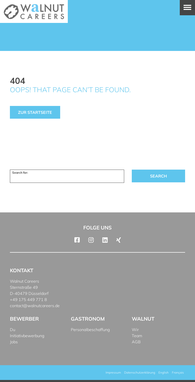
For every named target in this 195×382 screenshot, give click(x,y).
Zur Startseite (35, 112)
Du (12, 329)
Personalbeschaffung (90, 329)
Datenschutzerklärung (139, 372)
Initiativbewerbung (27, 335)
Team (137, 335)
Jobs (14, 341)
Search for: (20, 172)
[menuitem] (163, 372)
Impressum (113, 372)
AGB (136, 341)
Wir (135, 329)
